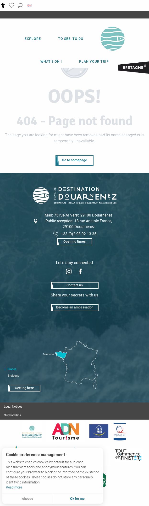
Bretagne (13, 375)
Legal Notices (13, 406)
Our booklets (12, 415)
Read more (14, 487)
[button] (20, 5)
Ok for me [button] (77, 498)
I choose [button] (27, 498)
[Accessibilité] (3, 5)
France (12, 369)
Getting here (24, 388)
